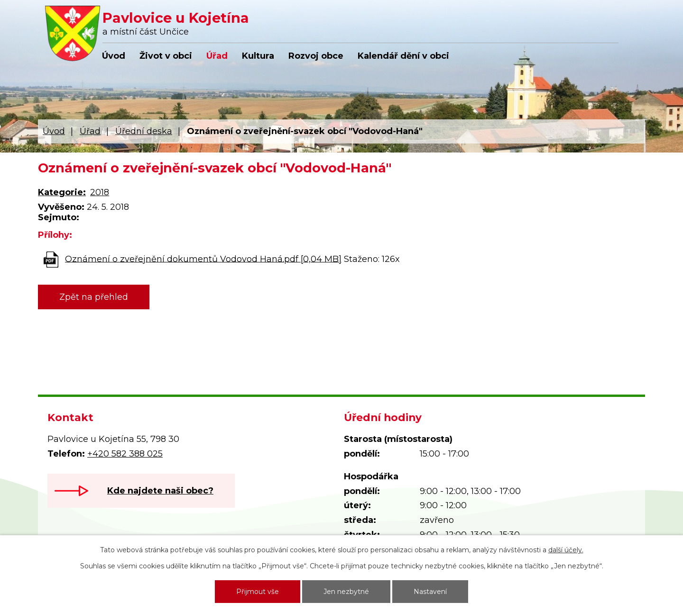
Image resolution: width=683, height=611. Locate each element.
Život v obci (165, 56)
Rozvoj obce (315, 56)
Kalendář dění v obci (403, 56)
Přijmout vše (257, 591)
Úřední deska (143, 131)
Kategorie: (62, 192)
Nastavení (430, 591)
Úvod (113, 56)
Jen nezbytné (346, 591)
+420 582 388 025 (125, 454)
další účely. (565, 550)
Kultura (258, 56)
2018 (99, 192)
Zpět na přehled (93, 297)
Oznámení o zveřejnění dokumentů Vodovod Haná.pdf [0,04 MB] (203, 258)
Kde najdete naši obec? (160, 490)
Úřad (217, 56)
